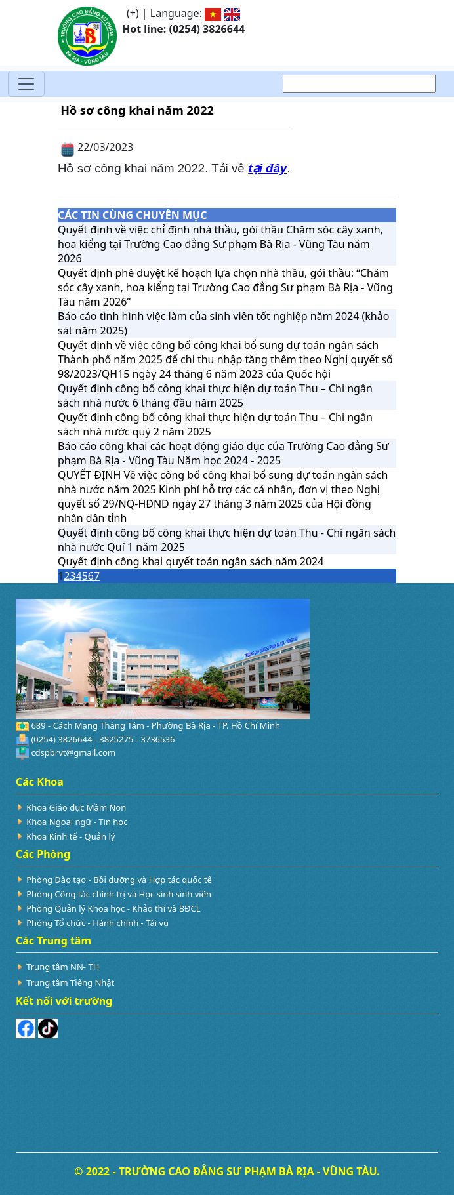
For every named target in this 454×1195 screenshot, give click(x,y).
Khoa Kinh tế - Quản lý (70, 836)
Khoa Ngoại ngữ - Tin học (76, 822)
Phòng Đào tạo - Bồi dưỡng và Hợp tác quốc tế (119, 879)
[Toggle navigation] (26, 84)
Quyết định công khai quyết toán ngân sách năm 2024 (190, 561)
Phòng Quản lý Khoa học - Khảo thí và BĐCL (113, 908)
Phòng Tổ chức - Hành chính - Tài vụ (97, 923)
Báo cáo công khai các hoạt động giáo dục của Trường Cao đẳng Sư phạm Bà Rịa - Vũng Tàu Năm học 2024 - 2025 (223, 453)
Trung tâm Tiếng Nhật (70, 982)
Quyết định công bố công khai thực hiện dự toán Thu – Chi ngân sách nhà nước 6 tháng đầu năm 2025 (215, 395)
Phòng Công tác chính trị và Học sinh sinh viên (118, 894)
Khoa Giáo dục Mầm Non (76, 807)
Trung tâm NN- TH (62, 967)
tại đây (267, 168)
